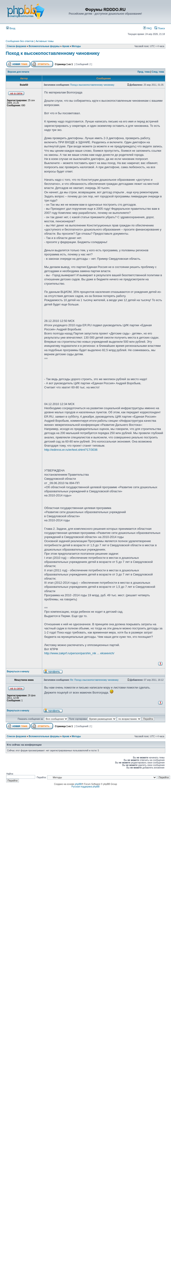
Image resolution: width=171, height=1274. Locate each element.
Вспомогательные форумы (44, 46)
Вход (10, 28)
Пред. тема (143, 72)
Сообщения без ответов (20, 41)
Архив (65, 46)
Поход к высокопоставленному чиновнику (53, 53)
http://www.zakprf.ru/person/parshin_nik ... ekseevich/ (79, 653)
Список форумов (16, 46)
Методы (76, 46)
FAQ (147, 28)
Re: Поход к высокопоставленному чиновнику (94, 680)
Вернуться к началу (18, 671)
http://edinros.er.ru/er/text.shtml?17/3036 (70, 449)
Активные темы (45, 41)
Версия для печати (18, 72)
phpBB (78, 784)
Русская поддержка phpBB (85, 786)
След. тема (158, 72)
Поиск (159, 28)
